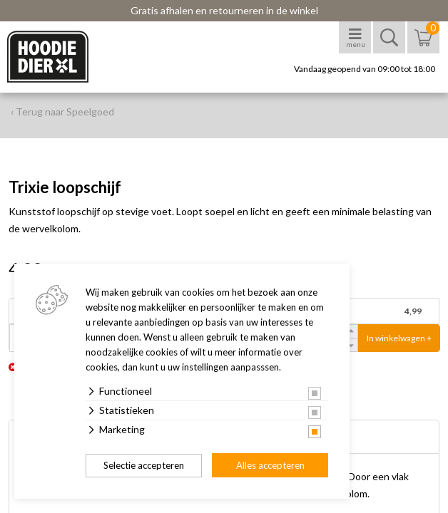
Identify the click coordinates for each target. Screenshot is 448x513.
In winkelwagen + (399, 338)
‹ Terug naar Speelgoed (62, 111)
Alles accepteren (270, 465)
